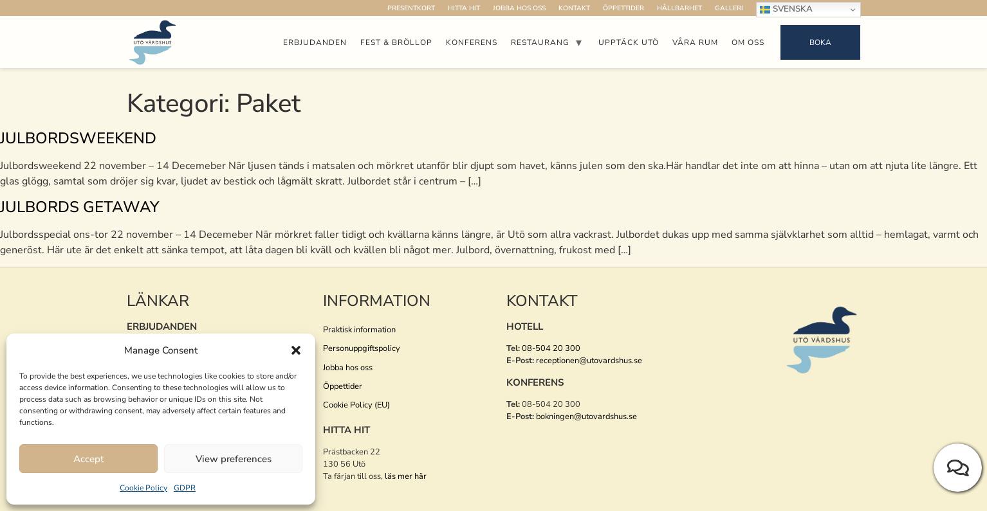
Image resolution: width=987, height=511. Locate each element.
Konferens (471, 42)
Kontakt (574, 8)
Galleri (729, 8)
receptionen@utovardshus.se (589, 360)
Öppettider (623, 8)
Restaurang (540, 42)
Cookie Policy (143, 488)
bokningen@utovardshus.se (586, 416)
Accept (88, 459)
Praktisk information (359, 330)
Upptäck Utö (628, 42)
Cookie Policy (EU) (356, 405)
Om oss (748, 42)
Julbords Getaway (79, 207)
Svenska (786, 9)
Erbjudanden (315, 42)
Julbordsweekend (78, 138)
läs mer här (406, 476)
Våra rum (695, 42)
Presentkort (411, 8)
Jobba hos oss (519, 8)
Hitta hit (464, 8)
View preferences (234, 459)
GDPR (185, 488)
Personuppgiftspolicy (361, 348)
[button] (296, 350)
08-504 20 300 (551, 348)
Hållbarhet (679, 8)
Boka (820, 42)
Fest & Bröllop (396, 42)
